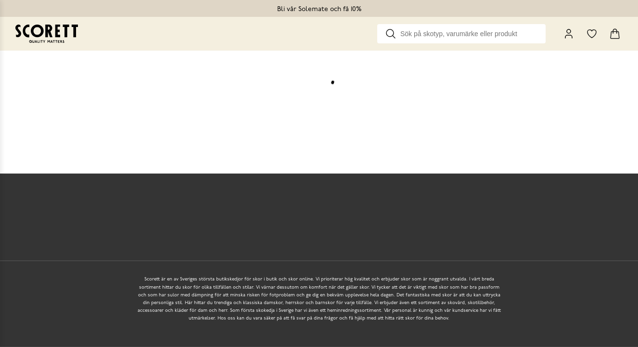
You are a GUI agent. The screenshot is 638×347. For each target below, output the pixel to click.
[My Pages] (568, 33)
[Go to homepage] (46, 34)
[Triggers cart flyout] (615, 33)
